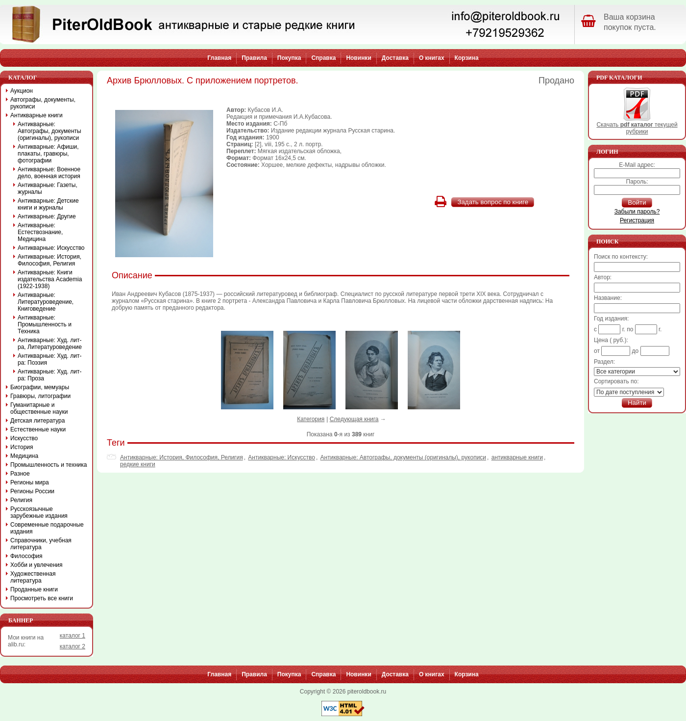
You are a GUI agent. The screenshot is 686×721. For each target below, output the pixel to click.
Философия (26, 556)
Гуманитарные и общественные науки (39, 408)
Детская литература (37, 420)
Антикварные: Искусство (281, 457)
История (21, 447)
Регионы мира (29, 482)
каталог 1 (72, 635)
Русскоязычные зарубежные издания (39, 512)
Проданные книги (34, 589)
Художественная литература (32, 577)
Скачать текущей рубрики (636, 125)
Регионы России (32, 491)
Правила (254, 57)
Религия (21, 500)
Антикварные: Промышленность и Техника (45, 324)
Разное (20, 473)
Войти (637, 202)
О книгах (431, 57)
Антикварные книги (36, 115)
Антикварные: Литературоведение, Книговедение (46, 302)
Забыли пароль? (637, 211)
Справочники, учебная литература (41, 544)
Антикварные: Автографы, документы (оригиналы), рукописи (403, 457)
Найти (637, 402)
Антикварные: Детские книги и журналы (48, 204)
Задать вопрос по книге (492, 202)
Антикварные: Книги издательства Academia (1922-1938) (50, 279)
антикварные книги (517, 457)
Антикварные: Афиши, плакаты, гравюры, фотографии (48, 153)
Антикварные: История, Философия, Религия (181, 457)
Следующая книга (354, 419)
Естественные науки (38, 429)
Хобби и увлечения (36, 564)
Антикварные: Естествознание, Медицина (40, 232)
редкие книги (137, 464)
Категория (310, 419)
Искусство (24, 438)
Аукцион (21, 90)
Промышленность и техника (48, 464)
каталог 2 (72, 646)
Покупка (289, 57)
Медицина (24, 456)
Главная (219, 57)
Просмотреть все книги (41, 598)
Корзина (467, 57)
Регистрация (637, 220)
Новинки (358, 57)
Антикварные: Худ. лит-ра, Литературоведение (50, 343)
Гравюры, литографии (40, 396)
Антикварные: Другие (47, 216)
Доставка (395, 57)
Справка (323, 57)
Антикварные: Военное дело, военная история (49, 173)
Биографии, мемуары (39, 387)
